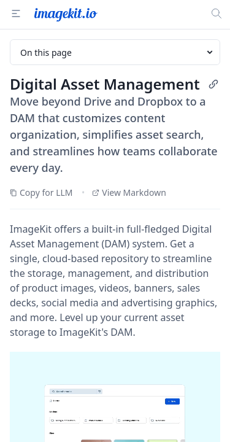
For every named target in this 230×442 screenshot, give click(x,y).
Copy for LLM (41, 192)
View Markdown (129, 192)
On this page (117, 52)
